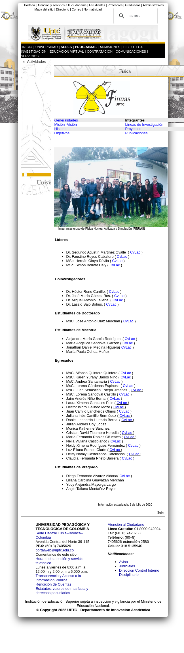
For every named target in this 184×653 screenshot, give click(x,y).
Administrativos (153, 5)
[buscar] (135, 16)
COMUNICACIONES (131, 51)
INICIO (27, 47)
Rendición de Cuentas (53, 584)
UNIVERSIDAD (46, 47)
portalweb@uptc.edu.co (54, 550)
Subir (160, 512)
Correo (76, 9)
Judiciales (127, 566)
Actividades (36, 61)
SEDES (66, 47)
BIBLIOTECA (133, 47)
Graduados (132, 5)
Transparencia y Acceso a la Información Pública (58, 578)
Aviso (123, 562)
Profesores (115, 5)
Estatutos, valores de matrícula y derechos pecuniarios (61, 590)
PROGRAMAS (86, 47)
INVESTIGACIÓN (33, 51)
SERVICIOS (30, 56)
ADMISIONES (110, 47)
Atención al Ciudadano (126, 524)
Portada (29, 5)
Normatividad (93, 9)
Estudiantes (97, 5)
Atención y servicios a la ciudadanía (61, 5)
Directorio (62, 9)
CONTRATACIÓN (100, 51)
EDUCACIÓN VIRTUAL (67, 51)
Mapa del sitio (44, 9)
